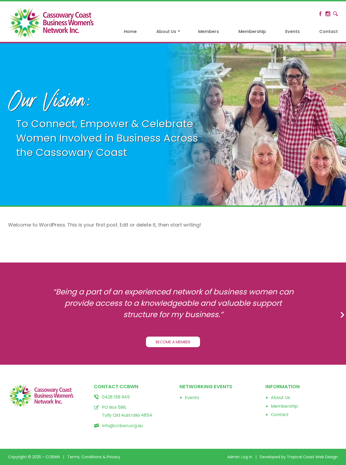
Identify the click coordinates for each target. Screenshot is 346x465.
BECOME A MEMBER (173, 342)
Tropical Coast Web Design (312, 457)
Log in (246, 457)
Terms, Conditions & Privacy (93, 457)
